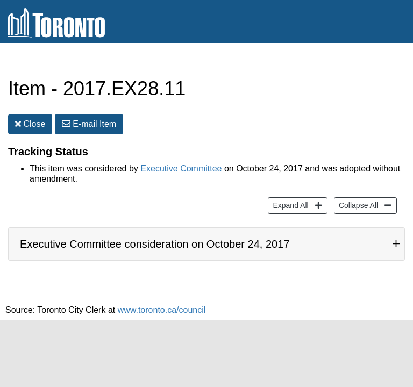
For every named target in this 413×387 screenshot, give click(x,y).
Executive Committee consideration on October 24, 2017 (154, 236)
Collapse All (357, 196)
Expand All (289, 196)
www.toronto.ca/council (162, 301)
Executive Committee (181, 160)
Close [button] (30, 115)
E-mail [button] (89, 115)
